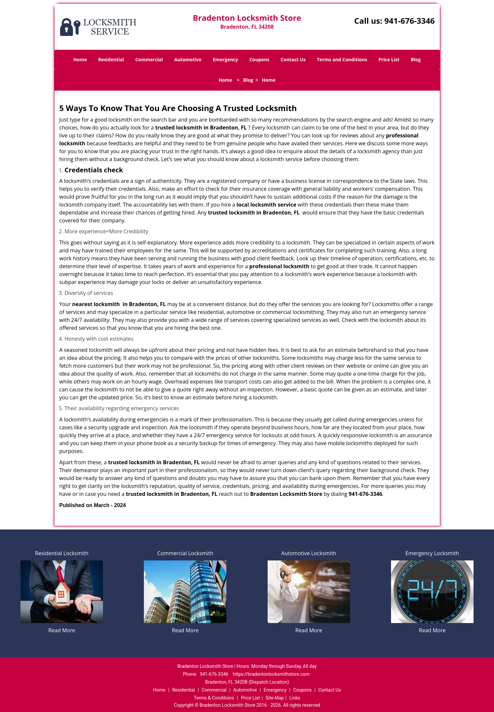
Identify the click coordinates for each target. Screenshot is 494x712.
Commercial (149, 59)
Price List (389, 59)
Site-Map (275, 697)
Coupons (259, 59)
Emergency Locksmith (432, 553)
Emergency (225, 59)
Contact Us (293, 59)
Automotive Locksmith (308, 553)
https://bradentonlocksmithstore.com (271, 674)
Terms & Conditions (214, 697)
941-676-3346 (409, 20)
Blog (416, 59)
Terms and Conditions (342, 59)
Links (294, 697)
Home (80, 59)
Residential (111, 59)
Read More (62, 630)
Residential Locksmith (61, 553)
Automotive (188, 59)
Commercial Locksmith (185, 553)
